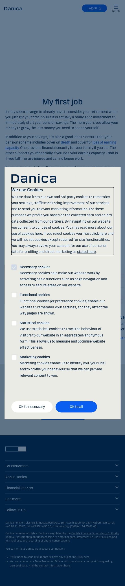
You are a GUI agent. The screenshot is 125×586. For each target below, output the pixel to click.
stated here (86, 252)
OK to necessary (32, 407)
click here (99, 233)
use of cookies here (26, 233)
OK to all (76, 407)
